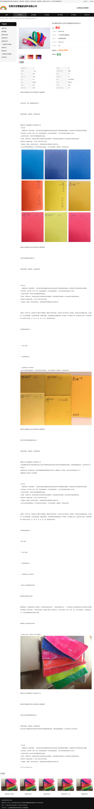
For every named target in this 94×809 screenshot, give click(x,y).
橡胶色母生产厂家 (65, 794)
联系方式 (87, 14)
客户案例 (60, 14)
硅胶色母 (4, 57)
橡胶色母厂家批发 (9, 794)
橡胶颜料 (4, 31)
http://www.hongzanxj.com (26, 767)
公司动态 (46, 14)
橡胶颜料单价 (84, 794)
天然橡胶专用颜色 (7, 54)
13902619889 (63, 50)
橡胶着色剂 (5, 41)
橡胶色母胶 (5, 34)
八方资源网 (10, 807)
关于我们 (73, 14)
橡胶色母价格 (28, 794)
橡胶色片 (4, 47)
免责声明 (15, 807)
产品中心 (20, 14)
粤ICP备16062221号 (17, 802)
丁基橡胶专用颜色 (7, 44)
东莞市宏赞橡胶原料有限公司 (29, 802)
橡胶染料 (4, 50)
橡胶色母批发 (47, 794)
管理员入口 (20, 807)
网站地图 (26, 807)
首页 (6, 14)
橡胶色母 (4, 28)
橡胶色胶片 (5, 38)
